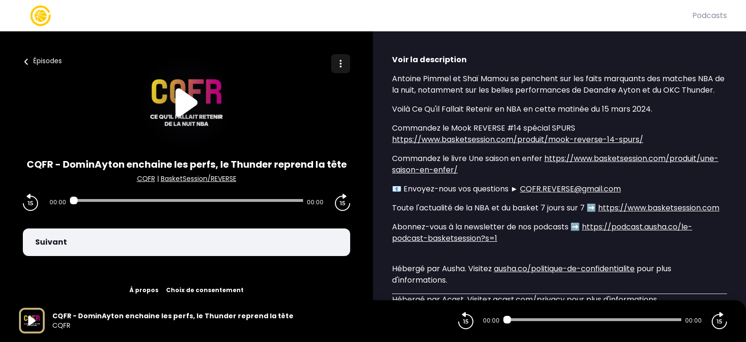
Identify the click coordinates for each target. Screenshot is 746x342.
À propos (143, 290)
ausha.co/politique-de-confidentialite (564, 268)
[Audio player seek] (186, 200)
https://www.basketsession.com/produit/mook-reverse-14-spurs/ (517, 139)
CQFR (146, 178)
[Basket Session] (355, 16)
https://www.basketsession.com (658, 207)
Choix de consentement (205, 290)
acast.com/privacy (529, 299)
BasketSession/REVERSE (198, 178)
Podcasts (709, 15)
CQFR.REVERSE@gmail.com (570, 188)
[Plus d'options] (340, 63)
